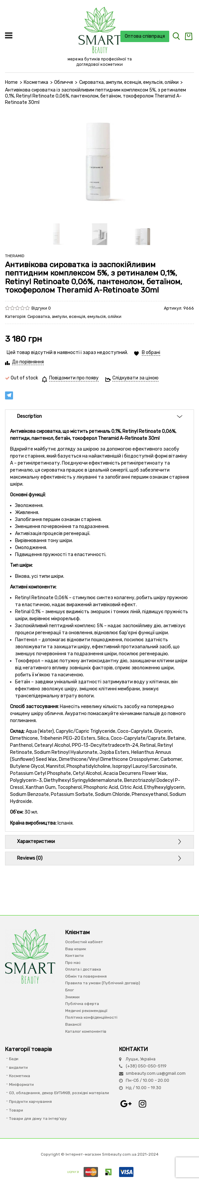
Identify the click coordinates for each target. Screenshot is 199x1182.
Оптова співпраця (145, 36)
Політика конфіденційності (91, 1017)
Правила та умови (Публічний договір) (102, 983)
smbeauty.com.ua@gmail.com (156, 1073)
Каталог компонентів (85, 1031)
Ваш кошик (75, 949)
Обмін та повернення (86, 976)
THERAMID (14, 256)
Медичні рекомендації (86, 1010)
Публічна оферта (82, 1003)
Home (11, 82)
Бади (13, 1058)
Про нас (73, 962)
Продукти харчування (30, 1101)
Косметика (36, 82)
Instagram (142, 1104)
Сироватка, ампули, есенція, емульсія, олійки (129, 82)
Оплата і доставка (83, 969)
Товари (16, 1110)
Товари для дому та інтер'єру (38, 1118)
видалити (18, 1067)
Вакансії (73, 1024)
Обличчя (63, 82)
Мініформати (21, 1084)
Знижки (72, 997)
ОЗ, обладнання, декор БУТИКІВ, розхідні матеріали (59, 1092)
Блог (69, 990)
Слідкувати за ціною (135, 378)
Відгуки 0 (41, 308)
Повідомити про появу (74, 378)
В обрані (151, 352)
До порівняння (28, 362)
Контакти (74, 955)
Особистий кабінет (84, 942)
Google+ (125, 1104)
